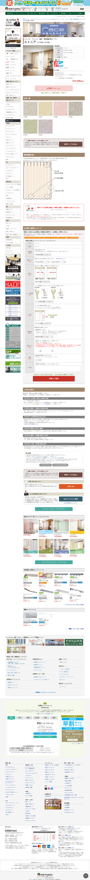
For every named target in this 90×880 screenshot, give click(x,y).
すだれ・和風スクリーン (12, 154)
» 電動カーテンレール (12, 688)
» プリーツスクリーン (10, 785)
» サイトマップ (68, 788)
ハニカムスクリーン (11, 151)
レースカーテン (10, 106)
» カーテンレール (9, 772)
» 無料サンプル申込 (69, 779)
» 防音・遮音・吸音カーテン (14, 673)
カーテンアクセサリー (11, 134)
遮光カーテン (9, 84)
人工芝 (8, 226)
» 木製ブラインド (9, 777)
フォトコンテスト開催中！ (76, 13)
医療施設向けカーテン (11, 112)
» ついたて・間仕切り (64, 669)
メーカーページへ (45, 465)
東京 (11, 718)
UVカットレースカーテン (12, 92)
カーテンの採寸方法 (11, 48)
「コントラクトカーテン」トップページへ (54, 562)
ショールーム (20, 13)
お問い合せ (71, 487)
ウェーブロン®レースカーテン (13, 89)
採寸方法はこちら (60, 258)
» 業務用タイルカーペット (39, 677)
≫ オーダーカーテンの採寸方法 (33, 458)
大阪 (45, 718)
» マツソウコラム (68, 768)
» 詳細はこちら (41, 844)
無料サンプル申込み (70, 144)
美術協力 (63, 13)
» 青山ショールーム (49, 770)
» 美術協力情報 (68, 791)
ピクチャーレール (10, 215)
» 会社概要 (67, 806)
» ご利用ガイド (68, 784)
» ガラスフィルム (37, 670)
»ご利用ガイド (48, 395)
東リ (9, 73)
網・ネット (9, 223)
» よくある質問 (68, 786)
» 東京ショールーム (49, 768)
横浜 (28, 718)
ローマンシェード (10, 128)
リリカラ (10, 62)
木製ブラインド (10, 140)
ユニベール (11, 79)
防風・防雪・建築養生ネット (13, 234)
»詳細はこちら (68, 835)
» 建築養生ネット (29, 807)
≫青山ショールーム (13, 307)
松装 (24, 19)
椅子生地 (8, 248)
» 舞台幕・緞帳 (11, 676)
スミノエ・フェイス (64, 19)
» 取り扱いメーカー (69, 810)
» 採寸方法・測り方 (69, 770)
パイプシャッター (10, 201)
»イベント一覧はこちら (77, 744)
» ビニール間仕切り (64, 672)
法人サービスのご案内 (70, 499)
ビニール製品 (9, 187)
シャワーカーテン (10, 115)
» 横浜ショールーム (49, 773)
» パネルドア (28, 776)
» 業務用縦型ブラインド (39, 668)
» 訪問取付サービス (69, 773)
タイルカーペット (10, 165)
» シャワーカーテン (12, 670)
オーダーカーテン (11, 46)
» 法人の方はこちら (69, 813)
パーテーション (10, 192)
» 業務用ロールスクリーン (39, 662)
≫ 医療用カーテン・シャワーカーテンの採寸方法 (53, 458)
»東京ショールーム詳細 (45, 734)
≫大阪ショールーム (13, 313)
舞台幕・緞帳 (9, 117)
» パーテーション (29, 778)
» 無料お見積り (68, 781)
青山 (19, 718)
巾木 (7, 179)
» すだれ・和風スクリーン (11, 793)
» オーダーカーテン (10, 767)
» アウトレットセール (30, 821)
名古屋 (37, 718)
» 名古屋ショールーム (50, 775)
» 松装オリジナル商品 (30, 816)
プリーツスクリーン (11, 148)
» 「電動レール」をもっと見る (75, 629)
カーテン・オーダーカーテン (32, 19)
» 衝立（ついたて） (30, 781)
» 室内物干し (28, 794)
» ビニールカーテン (64, 675)
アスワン (10, 67)
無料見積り (48, 404)
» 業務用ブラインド (38, 665)
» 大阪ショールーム (49, 777)
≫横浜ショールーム (13, 309)
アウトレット (9, 250)
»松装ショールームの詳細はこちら (45, 714)
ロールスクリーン (10, 145)
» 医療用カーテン (19, 667)
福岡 (54, 718)
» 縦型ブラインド (9, 779)
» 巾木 (6, 815)
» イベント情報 (48, 782)
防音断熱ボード (10, 217)
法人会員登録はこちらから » (71, 503)
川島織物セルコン (12, 59)
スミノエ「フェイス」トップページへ (53, 509)
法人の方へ (54, 13)
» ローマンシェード (10, 790)
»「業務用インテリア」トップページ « (45, 693)
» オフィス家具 (28, 796)
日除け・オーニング (11, 228)
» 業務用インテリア (30, 819)
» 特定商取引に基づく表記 (70, 795)
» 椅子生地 (27, 814)
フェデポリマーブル (13, 76)
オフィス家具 (9, 242)
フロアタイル (9, 170)
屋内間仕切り (9, 239)
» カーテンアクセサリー (11, 770)
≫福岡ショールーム (13, 315)
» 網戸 (6, 797)
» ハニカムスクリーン (10, 788)
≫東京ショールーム (13, 305)
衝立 (7, 195)
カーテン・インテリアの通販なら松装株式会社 (45, 878)
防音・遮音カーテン (11, 95)
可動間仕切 (9, 198)
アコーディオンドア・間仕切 (13, 184)
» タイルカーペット (10, 806)
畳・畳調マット (10, 176)
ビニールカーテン (10, 109)
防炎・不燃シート (10, 231)
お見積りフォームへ (53, 88)
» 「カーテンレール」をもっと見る (74, 605)
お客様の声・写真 (44, 13)
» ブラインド (8, 774)
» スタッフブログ (68, 793)
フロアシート (9, 173)
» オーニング (62, 687)
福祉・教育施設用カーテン (76, 19)
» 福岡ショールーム (49, 780)
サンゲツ (10, 56)
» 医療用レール (11, 683)
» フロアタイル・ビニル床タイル (41, 680)
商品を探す (10, 13)
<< (40, 831)
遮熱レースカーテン (11, 87)
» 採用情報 (67, 808)
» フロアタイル (9, 808)
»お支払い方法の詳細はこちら (31, 424)
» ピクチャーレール (30, 783)
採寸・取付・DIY (31, 13)
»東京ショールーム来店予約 (45, 737)
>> (47, 831)
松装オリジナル (12, 53)
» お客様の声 (48, 797)
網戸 (7, 159)
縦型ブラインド (10, 142)
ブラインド (9, 137)
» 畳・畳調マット (9, 813)
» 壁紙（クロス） (29, 785)
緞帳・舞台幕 (9, 204)
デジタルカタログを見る (60, 465)
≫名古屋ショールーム (12, 311)
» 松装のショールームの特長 (52, 766)
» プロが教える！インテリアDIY (72, 766)
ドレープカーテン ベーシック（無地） (13, 103)
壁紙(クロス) (9, 209)
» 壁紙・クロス (63, 662)
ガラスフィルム (10, 156)
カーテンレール (10, 131)
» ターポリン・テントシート (66, 677)
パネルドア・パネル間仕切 (12, 190)
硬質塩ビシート (10, 212)
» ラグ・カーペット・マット (12, 803)
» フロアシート (9, 810)
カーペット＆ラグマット (12, 167)
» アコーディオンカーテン (31, 774)
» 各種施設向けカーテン (19, 663)
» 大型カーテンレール (12, 685)
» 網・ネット (62, 680)
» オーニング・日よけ (30, 809)
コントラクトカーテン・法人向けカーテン (49, 19)
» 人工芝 (27, 812)
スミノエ (10, 70)
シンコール (11, 65)
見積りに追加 (54, 379)
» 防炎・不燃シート (30, 805)
